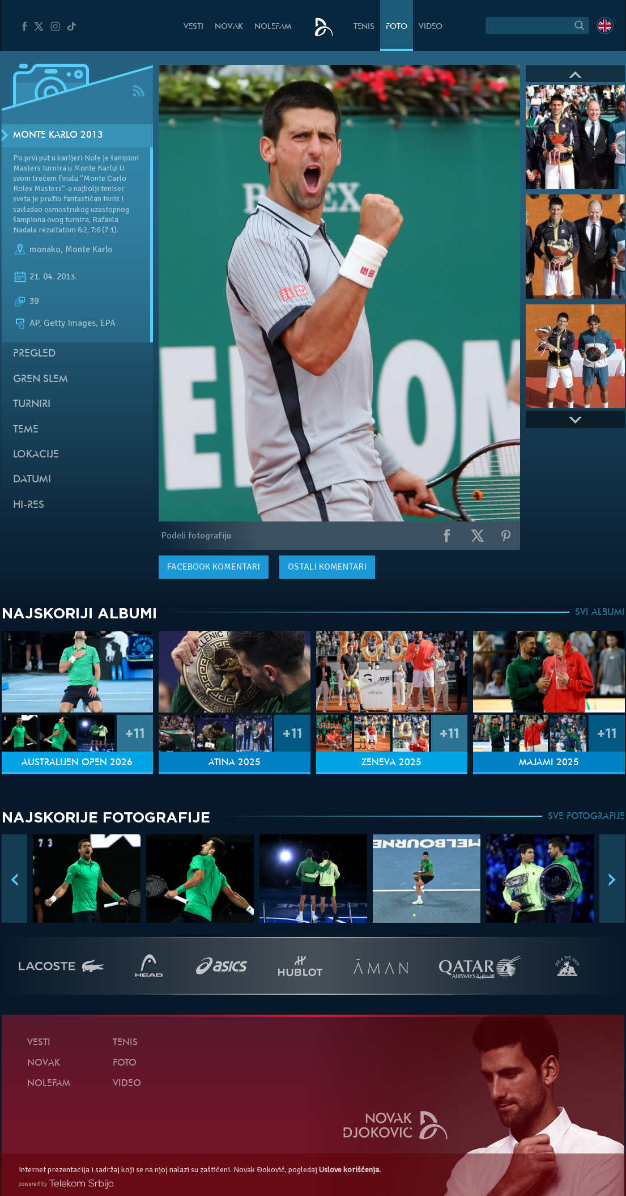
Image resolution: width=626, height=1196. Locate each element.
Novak (229, 27)
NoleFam (272, 27)
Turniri (31, 404)
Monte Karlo (89, 249)
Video (430, 27)
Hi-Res (28, 505)
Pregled (34, 354)
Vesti (193, 27)
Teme (26, 430)
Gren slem (40, 379)
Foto (396, 27)
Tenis (364, 27)
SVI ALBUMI (600, 612)
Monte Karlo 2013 (58, 135)
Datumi (32, 479)
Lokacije (36, 454)
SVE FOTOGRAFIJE (586, 816)
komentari (213, 566)
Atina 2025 (234, 762)
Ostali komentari (327, 566)
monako (45, 249)
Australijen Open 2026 (77, 762)
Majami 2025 (549, 762)
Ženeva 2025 (391, 762)
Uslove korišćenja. (350, 1169)
